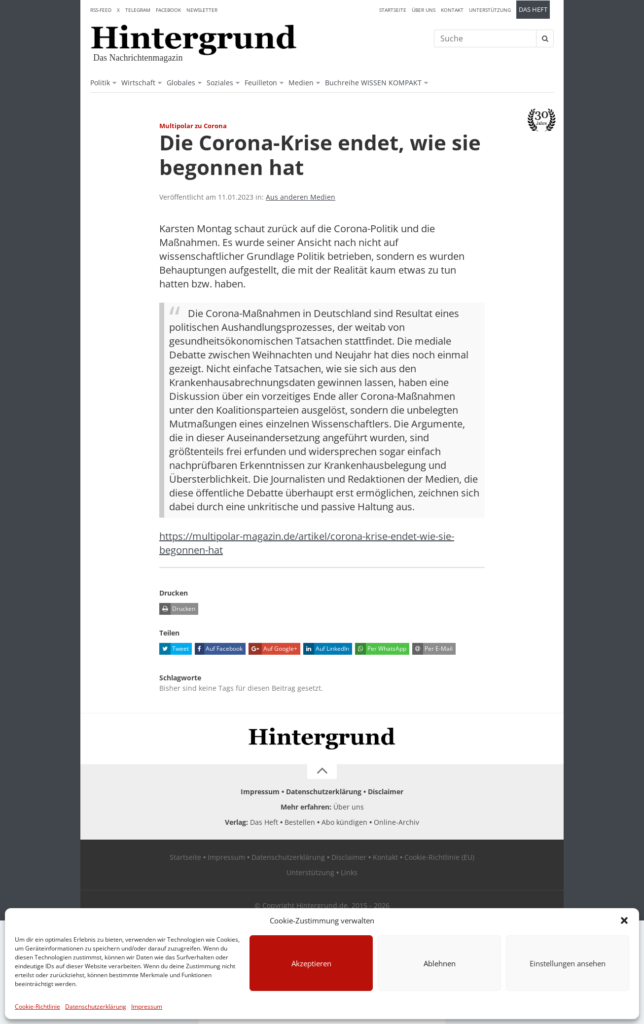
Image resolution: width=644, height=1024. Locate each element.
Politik (100, 82)
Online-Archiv (396, 822)
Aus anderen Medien (300, 197)
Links (349, 872)
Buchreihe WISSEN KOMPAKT (373, 82)
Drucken (177, 609)
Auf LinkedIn (326, 649)
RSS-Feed (100, 9)
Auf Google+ (273, 649)
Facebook (168, 9)
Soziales (220, 82)
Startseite (392, 9)
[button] (624, 920)
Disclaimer (385, 791)
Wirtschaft (138, 82)
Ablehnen (440, 963)
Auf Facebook (219, 649)
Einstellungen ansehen (568, 963)
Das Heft (533, 9)
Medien (301, 82)
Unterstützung (490, 9)
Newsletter (201, 9)
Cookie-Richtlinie (37, 1006)
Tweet (174, 649)
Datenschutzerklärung (95, 1006)
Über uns (423, 9)
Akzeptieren (311, 963)
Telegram (137, 9)
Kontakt (452, 9)
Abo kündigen (344, 822)
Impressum (146, 1006)
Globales (181, 82)
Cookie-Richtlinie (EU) (439, 857)
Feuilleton (261, 82)
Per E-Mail (432, 649)
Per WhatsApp (380, 649)
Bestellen (300, 822)
